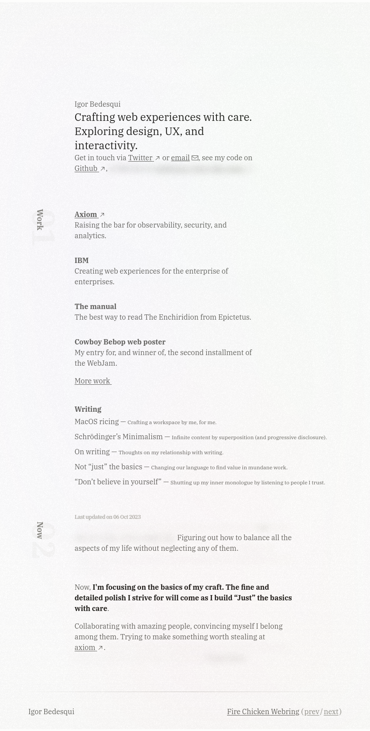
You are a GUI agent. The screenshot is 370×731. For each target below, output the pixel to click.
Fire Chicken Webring (263, 711)
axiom (89, 647)
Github (90, 168)
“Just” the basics (263, 597)
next (331, 711)
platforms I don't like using (204, 168)
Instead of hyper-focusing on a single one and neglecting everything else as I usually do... (184, 559)
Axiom (90, 214)
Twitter (144, 157)
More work (93, 380)
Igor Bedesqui (52, 711)
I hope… (124, 608)
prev (312, 711)
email (184, 157)
